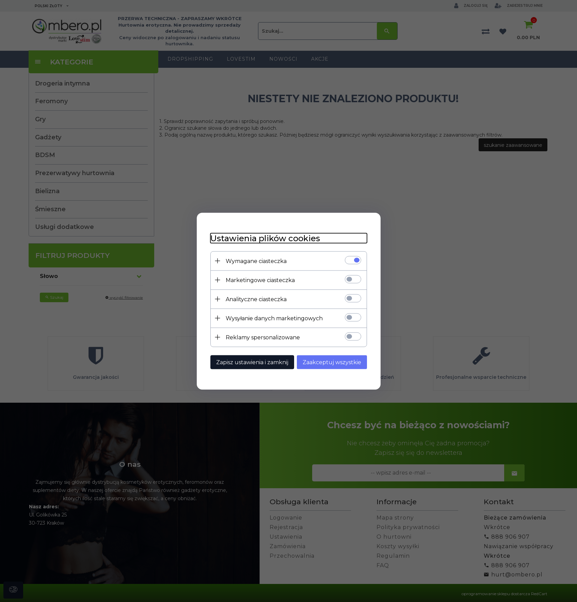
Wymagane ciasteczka (256, 261)
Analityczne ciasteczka (256, 299)
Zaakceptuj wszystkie (332, 362)
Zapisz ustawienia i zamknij (252, 362)
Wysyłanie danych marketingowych (274, 318)
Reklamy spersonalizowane (263, 337)
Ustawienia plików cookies (265, 238)
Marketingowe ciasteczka (260, 280)
